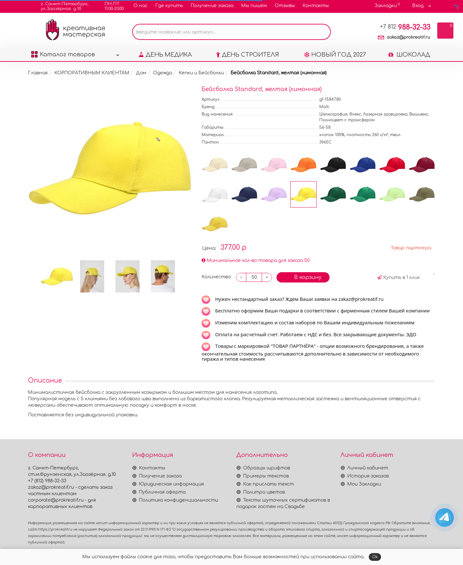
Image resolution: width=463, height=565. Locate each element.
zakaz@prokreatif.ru (408, 37)
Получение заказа (212, 5)
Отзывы (285, 5)
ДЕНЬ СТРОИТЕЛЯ (247, 54)
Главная (38, 72)
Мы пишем (254, 5)
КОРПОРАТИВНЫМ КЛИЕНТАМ (91, 72)
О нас (140, 5)
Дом (141, 72)
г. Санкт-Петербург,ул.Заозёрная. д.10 (60, 6)
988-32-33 (405, 27)
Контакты (316, 5)
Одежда (162, 72)
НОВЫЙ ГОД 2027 (335, 54)
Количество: (217, 276)
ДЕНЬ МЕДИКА (165, 54)
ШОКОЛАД (409, 54)
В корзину (303, 276)
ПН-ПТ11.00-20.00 (110, 6)
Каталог (75, 53)
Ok (375, 557)
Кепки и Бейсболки (201, 72)
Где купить (169, 5)
